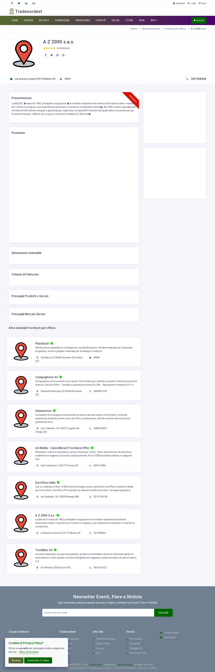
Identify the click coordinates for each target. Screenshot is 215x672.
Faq (96, 653)
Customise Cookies (38, 660)
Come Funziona (69, 639)
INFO (153, 20)
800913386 (100, 465)
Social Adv (133, 643)
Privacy (98, 648)
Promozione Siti (136, 653)
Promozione (134, 639)
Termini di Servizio (104, 639)
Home (134, 28)
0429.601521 (101, 567)
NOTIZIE (44, 20)
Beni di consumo (151, 28)
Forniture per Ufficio (175, 28)
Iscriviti (199, 20)
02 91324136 (101, 496)
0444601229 (100, 391)
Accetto (16, 660)
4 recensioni (63, 48)
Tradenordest (169, 632)
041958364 (195, 79)
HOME (15, 20)
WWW (64, 79)
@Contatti (167, 637)
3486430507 (100, 428)
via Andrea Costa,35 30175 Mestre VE (32, 79)
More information (29, 652)
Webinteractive (125, 664)
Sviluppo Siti (134, 648)
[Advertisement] (172, 117)
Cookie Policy (101, 643)
